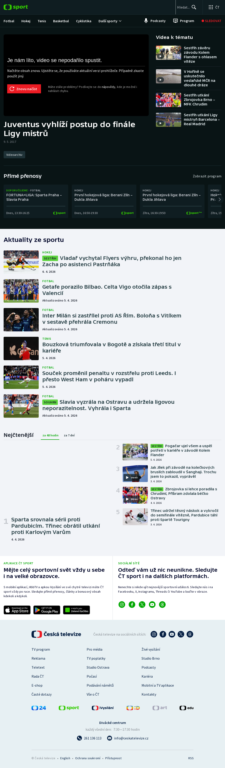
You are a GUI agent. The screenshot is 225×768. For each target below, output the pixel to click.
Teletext (38, 667)
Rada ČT (38, 676)
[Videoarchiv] (14, 154)
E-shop (37, 685)
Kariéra (147, 676)
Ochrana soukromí (87, 758)
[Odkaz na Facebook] (132, 604)
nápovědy (108, 87)
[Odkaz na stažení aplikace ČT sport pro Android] (46, 609)
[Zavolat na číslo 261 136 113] (89, 738)
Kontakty (149, 694)
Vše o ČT (93, 694)
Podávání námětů (100, 685)
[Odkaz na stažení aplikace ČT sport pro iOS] (17, 609)
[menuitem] (9, 21)
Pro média (94, 649)
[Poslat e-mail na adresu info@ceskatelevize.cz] (127, 738)
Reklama (38, 658)
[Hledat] (191, 7)
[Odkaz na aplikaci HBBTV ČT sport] (76, 609)
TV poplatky (96, 658)
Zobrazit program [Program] (207, 176)
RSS (191, 758)
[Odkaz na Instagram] (122, 604)
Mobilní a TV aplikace (158, 685)
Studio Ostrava (98, 667)
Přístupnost (113, 758)
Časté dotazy (42, 694)
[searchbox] (170, 7)
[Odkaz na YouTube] (152, 604)
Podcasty (149, 667)
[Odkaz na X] (142, 604)
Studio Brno (151, 658)
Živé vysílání (151, 649)
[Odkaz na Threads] (162, 604)
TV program (41, 649)
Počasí (92, 676)
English (65, 758)
